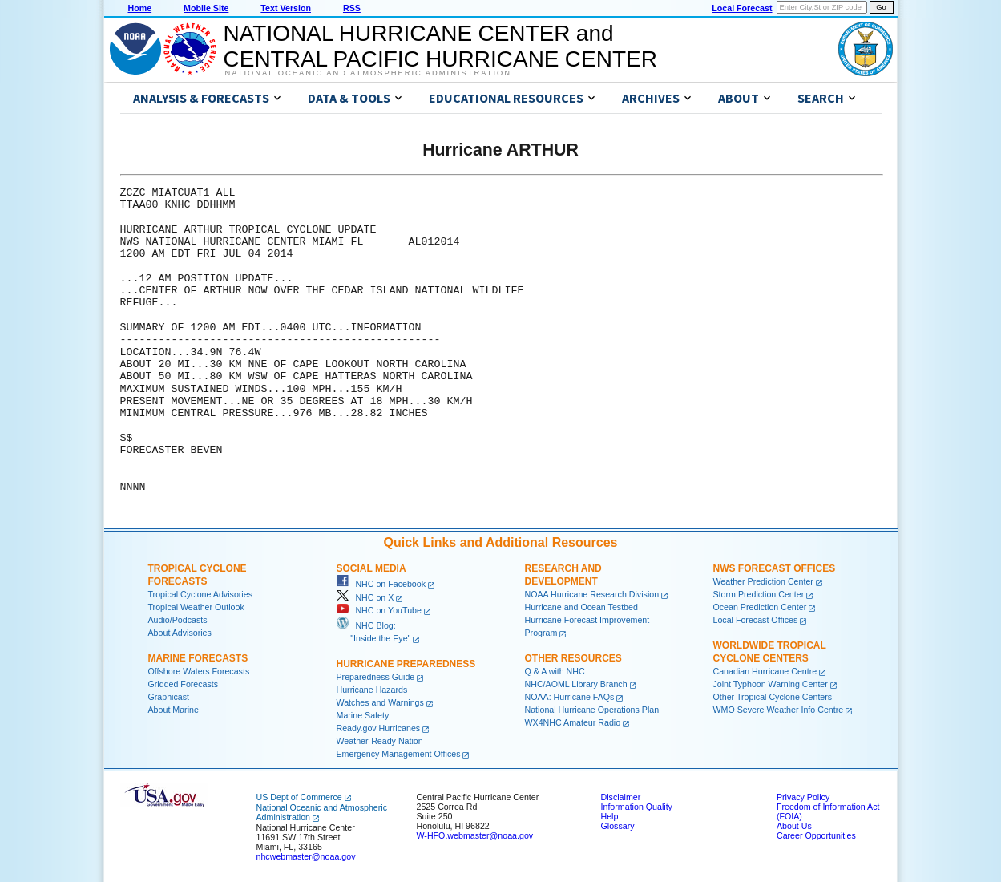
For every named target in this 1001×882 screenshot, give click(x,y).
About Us (794, 826)
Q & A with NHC (555, 671)
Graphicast (169, 697)
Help (610, 816)
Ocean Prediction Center (760, 607)
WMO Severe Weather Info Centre (778, 709)
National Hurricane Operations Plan (592, 709)
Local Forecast (742, 8)
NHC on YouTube (379, 610)
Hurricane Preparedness (406, 664)
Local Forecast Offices (755, 620)
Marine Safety (363, 715)
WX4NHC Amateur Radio (573, 722)
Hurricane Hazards (372, 689)
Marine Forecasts (198, 658)
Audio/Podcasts (178, 620)
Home (140, 8)
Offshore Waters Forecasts (199, 671)
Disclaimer (621, 797)
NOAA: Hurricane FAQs (570, 697)
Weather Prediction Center (763, 581)
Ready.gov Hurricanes (379, 728)
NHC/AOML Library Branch (576, 684)
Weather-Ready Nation (380, 741)
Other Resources (573, 658)
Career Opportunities (816, 835)
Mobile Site (206, 8)
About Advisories (180, 632)
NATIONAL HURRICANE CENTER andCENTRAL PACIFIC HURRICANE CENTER (440, 46)
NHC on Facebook (381, 584)
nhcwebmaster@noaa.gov (306, 856)
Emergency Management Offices (399, 754)
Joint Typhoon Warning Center (770, 684)
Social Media (371, 568)
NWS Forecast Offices (774, 568)
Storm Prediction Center (759, 594)
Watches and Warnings (380, 702)
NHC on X (365, 597)
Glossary (618, 826)
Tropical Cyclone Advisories (200, 594)
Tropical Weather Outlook (196, 607)
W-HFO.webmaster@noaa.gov (475, 835)
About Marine (173, 709)
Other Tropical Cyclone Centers (773, 697)
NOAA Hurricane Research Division (592, 594)
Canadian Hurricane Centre (765, 671)
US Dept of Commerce (299, 797)
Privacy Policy (803, 797)
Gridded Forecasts (183, 684)
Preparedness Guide (376, 677)
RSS (352, 8)
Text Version (285, 8)
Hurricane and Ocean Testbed (581, 607)
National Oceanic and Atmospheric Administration (368, 73)
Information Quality (636, 806)
